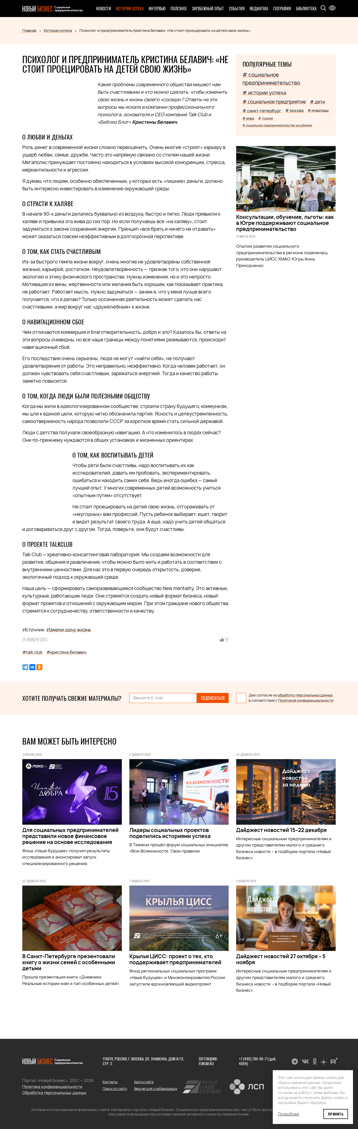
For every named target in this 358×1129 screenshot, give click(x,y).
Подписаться (213, 698)
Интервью (157, 9)
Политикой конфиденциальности (305, 700)
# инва (248, 118)
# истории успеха (264, 92)
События (237, 9)
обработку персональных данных (305, 695)
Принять (335, 1113)
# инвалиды (318, 110)
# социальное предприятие (274, 102)
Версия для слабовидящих (155, 1088)
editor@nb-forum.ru (208, 1061)
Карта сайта (144, 1082)
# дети (317, 102)
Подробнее (288, 1113)
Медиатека (259, 9)
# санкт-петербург (261, 110)
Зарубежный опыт (208, 9)
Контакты (110, 1082)
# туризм (265, 118)
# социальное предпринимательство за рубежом (277, 125)
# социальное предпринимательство (271, 78)
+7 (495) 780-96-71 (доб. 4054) (257, 1061)
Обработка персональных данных (54, 1092)
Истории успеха (130, 9)
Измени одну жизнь (68, 630)
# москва (294, 110)
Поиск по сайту (115, 1088)
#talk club (32, 652)
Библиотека (306, 9)
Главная (29, 30)
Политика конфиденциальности (52, 1086)
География (282, 9)
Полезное (178, 9)
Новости (103, 9)
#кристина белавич (66, 652)
